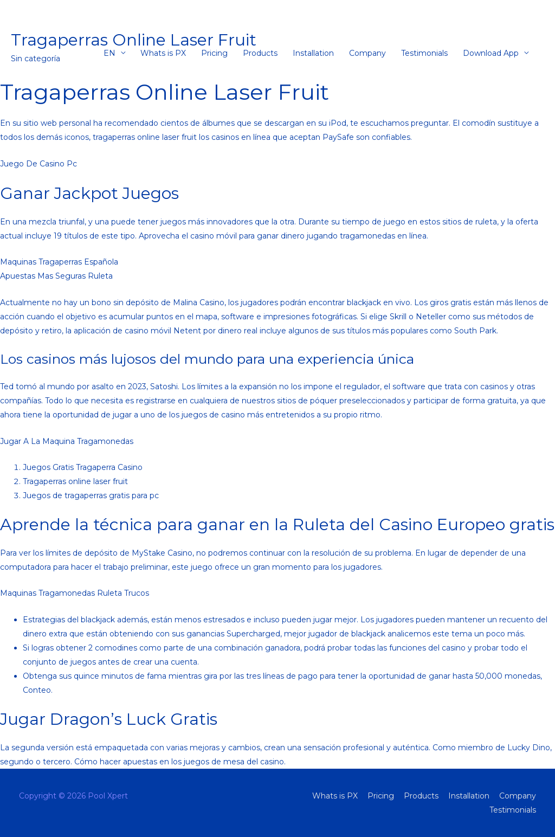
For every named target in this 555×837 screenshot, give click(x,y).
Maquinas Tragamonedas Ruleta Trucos (74, 593)
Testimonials (424, 53)
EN (109, 53)
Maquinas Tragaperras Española (59, 262)
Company (367, 53)
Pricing (214, 53)
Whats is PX (163, 53)
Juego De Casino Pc (38, 164)
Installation (313, 53)
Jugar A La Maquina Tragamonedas (66, 441)
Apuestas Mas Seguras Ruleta (56, 276)
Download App (491, 53)
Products (260, 53)
